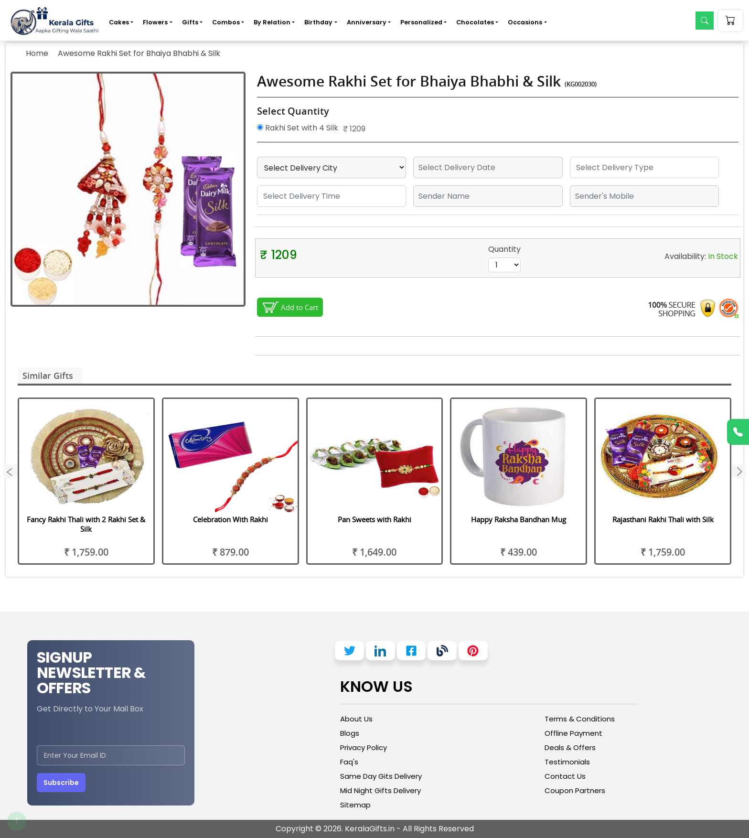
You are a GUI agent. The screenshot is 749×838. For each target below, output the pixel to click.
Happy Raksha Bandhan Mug (518, 519)
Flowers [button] (155, 22)
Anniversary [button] (366, 22)
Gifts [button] (190, 22)
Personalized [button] (421, 22)
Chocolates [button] (475, 22)
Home (37, 53)
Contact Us (565, 776)
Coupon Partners (575, 790)
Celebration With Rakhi (230, 519)
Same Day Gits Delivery (381, 776)
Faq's (349, 762)
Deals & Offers (570, 747)
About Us (356, 719)
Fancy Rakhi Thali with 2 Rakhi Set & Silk (86, 524)
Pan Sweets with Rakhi (374, 519)
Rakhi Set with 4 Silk (297, 127)
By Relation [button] (272, 22)
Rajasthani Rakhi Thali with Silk (663, 519)
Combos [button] (226, 22)
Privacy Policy (363, 747)
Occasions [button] (525, 22)
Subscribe (61, 782)
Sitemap (355, 805)
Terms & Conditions (580, 719)
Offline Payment (573, 733)
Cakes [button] (119, 22)
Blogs (349, 733)
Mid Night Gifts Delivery (380, 790)
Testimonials (567, 762)
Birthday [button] (318, 22)
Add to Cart (299, 307)
